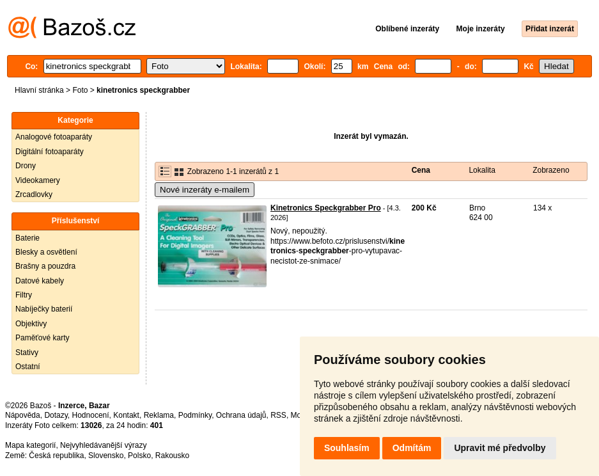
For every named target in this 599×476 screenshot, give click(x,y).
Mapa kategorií (30, 445)
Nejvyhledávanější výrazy (103, 445)
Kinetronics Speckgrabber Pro (325, 207)
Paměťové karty (42, 337)
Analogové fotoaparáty (53, 136)
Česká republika (56, 455)
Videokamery (37, 180)
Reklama (159, 415)
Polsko (139, 455)
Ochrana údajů (241, 415)
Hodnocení (90, 415)
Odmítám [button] (412, 448)
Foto (80, 90)
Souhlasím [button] (347, 448)
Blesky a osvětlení (46, 252)
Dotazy (55, 415)
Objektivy (31, 323)
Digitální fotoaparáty (49, 151)
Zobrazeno (551, 170)
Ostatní (27, 366)
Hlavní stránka (39, 90)
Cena (421, 170)
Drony (25, 165)
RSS (278, 415)
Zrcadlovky (33, 194)
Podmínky (195, 415)
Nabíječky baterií (43, 309)
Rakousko (172, 455)
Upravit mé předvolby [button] (499, 448)
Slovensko (105, 455)
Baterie (27, 238)
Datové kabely (39, 280)
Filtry (23, 294)
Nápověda (22, 415)
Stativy (26, 352)
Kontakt (126, 415)
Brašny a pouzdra (45, 266)
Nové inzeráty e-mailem (204, 189)
